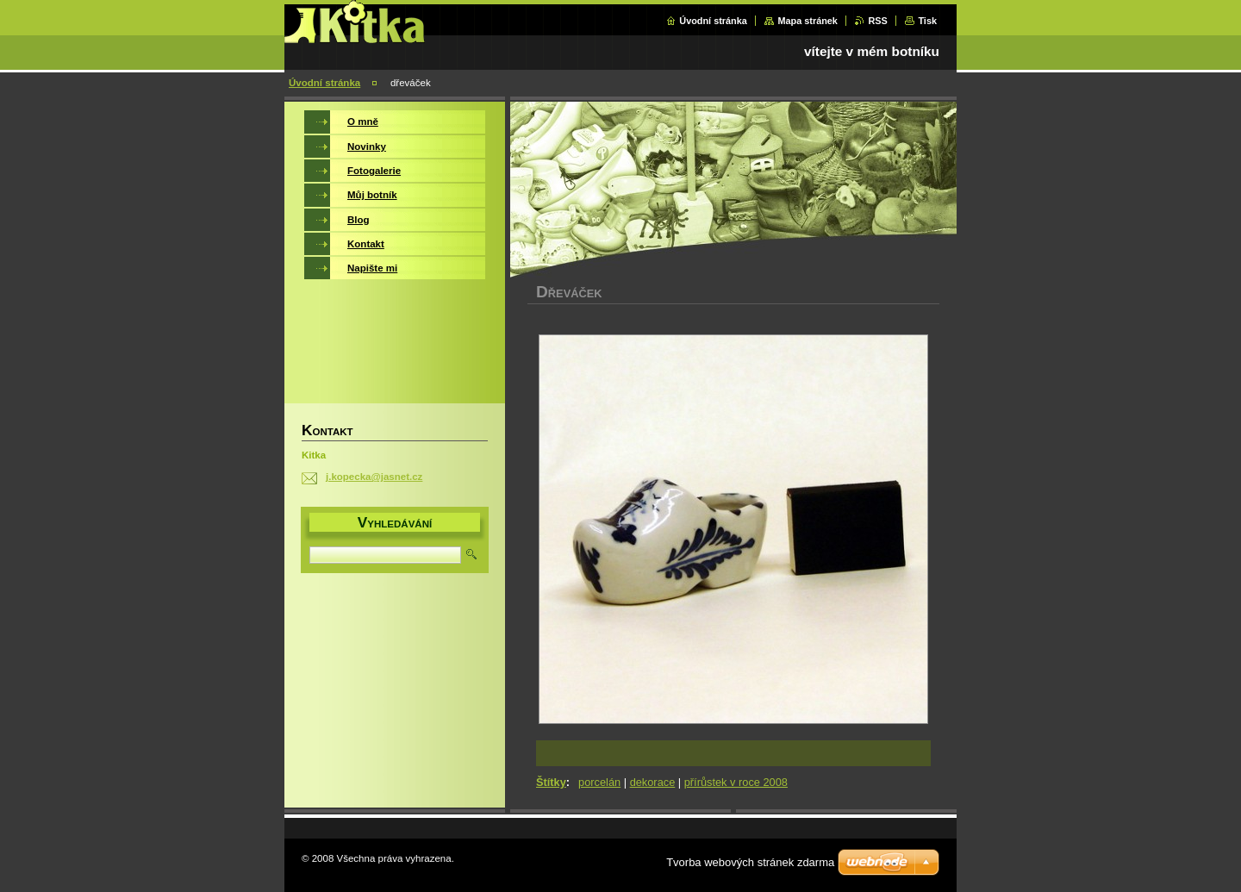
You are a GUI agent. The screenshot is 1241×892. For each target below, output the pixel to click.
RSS (877, 21)
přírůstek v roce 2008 (736, 782)
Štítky (551, 782)
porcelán (599, 782)
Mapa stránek (807, 21)
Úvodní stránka (713, 21)
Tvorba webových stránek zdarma (750, 862)
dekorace (653, 782)
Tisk (927, 21)
